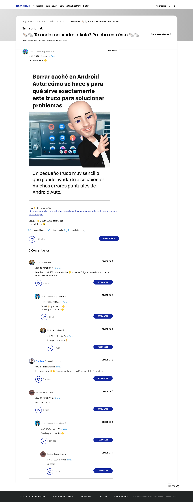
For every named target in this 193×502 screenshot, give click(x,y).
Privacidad (86, 496)
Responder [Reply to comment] (103, 282)
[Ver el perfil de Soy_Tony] (40, 361)
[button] (114, 50)
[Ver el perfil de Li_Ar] (38, 262)
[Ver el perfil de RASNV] (39, 392)
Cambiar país (121, 496)
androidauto (39, 230)
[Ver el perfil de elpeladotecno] (35, 52)
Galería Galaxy (51, 6)
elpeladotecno (78, 230)
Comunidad (38, 6)
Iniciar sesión (160, 6)
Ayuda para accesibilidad (32, 496)
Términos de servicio (63, 496)
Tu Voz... (51, 56)
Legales (103, 496)
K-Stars (86, 6)
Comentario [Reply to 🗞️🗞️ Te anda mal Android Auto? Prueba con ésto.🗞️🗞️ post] (109, 238)
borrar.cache (58, 230)
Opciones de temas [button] (160, 34)
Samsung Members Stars (70, 6)
